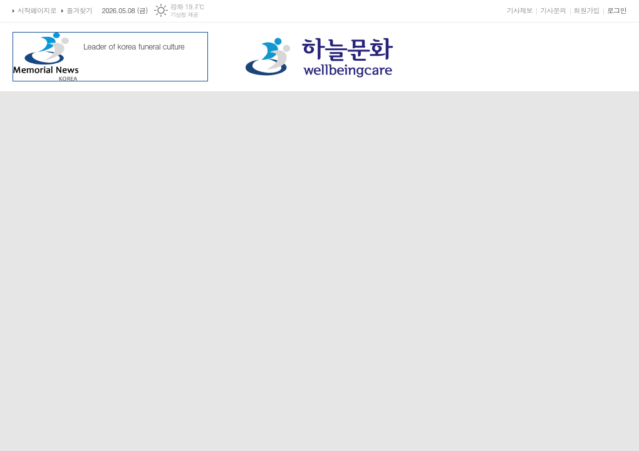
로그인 (616, 10)
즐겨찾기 (79, 10)
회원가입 (587, 10)
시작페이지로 (37, 10)
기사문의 (553, 10)
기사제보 (519, 10)
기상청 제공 (184, 15)
